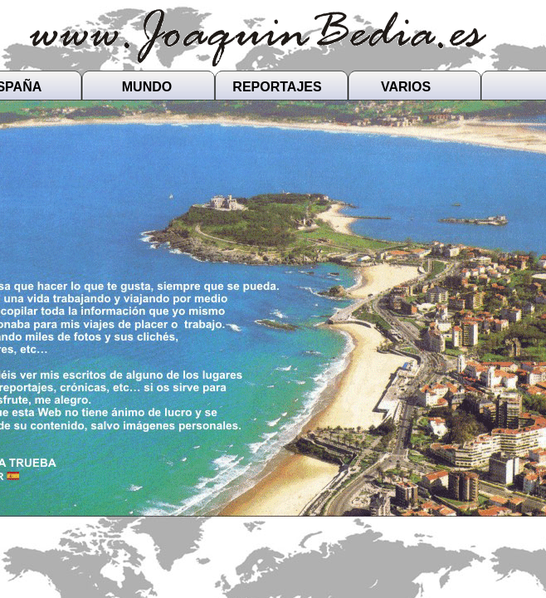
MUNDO (147, 87)
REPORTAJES (276, 87)
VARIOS (406, 87)
